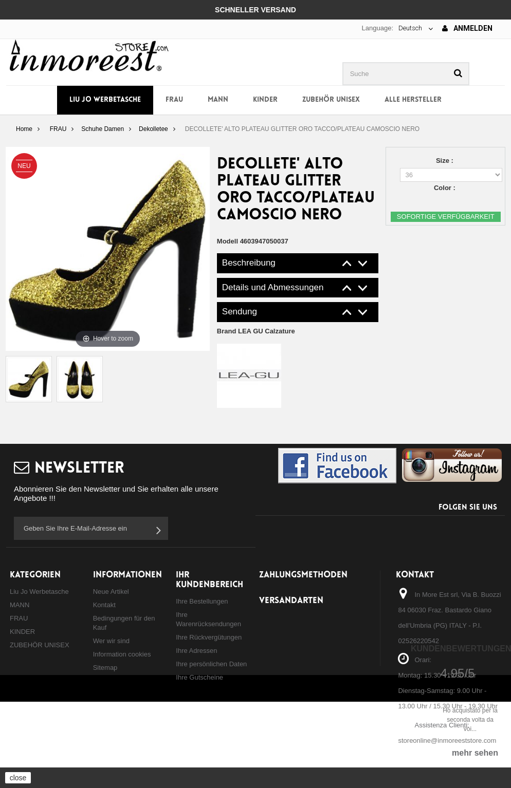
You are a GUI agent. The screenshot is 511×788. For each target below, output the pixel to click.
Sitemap (105, 667)
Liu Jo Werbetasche (105, 100)
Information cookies (122, 654)
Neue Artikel (111, 591)
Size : (445, 160)
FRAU (174, 100)
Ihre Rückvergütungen (209, 637)
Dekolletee (153, 129)
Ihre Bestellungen (202, 601)
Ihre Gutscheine (199, 677)
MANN (218, 100)
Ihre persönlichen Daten (211, 664)
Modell (227, 241)
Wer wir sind (111, 641)
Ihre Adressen (196, 650)
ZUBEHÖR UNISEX (331, 100)
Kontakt (104, 605)
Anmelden (467, 28)
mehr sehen (475, 752)
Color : (446, 188)
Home (24, 129)
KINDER (265, 100)
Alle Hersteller (413, 100)
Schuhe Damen (102, 129)
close (18, 778)
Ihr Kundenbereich (209, 580)
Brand (256, 331)
